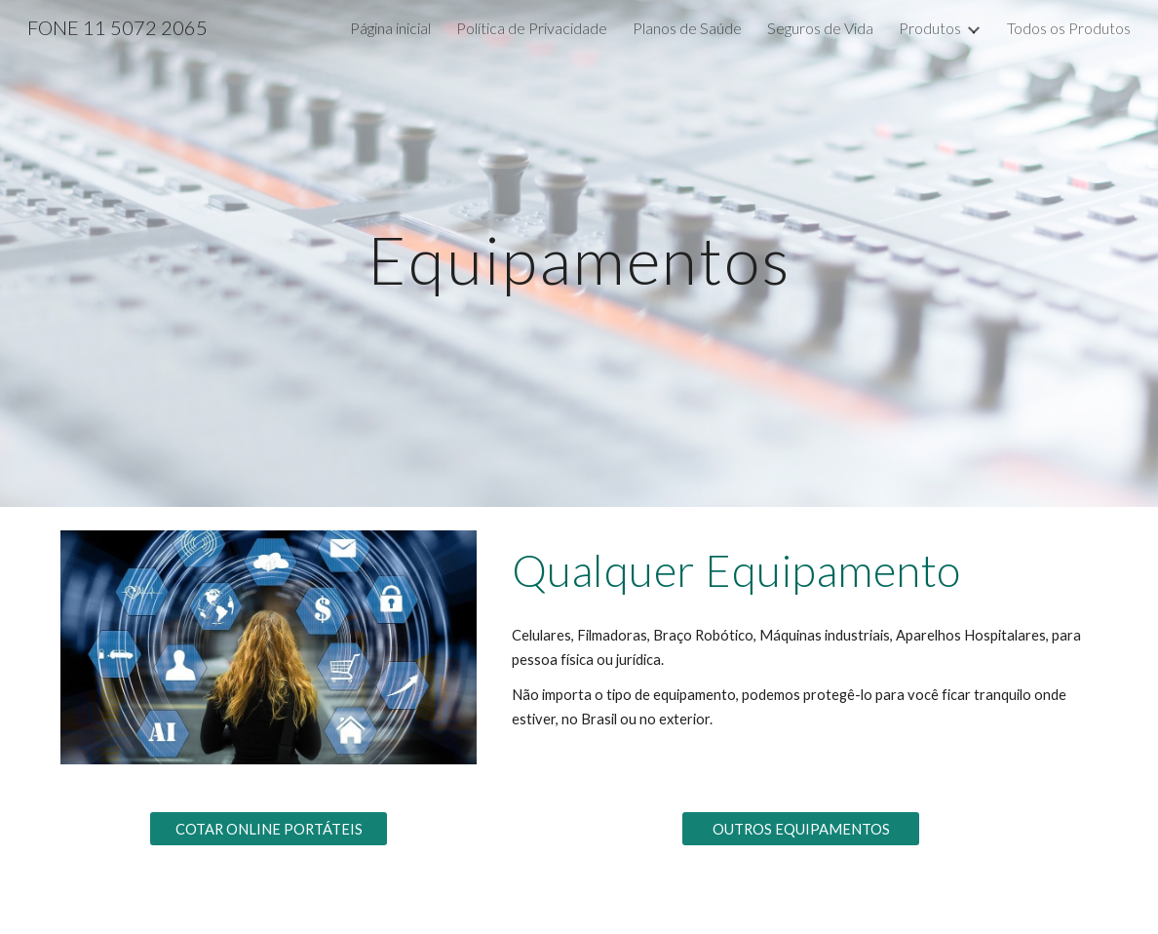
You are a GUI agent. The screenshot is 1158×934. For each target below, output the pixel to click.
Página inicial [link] (390, 28)
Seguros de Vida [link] (820, 28)
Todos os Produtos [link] (1069, 28)
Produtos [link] (930, 28)
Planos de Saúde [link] (687, 28)
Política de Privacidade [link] (531, 28)
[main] (579, 253)
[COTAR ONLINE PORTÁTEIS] (269, 828)
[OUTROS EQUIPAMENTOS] (801, 828)
